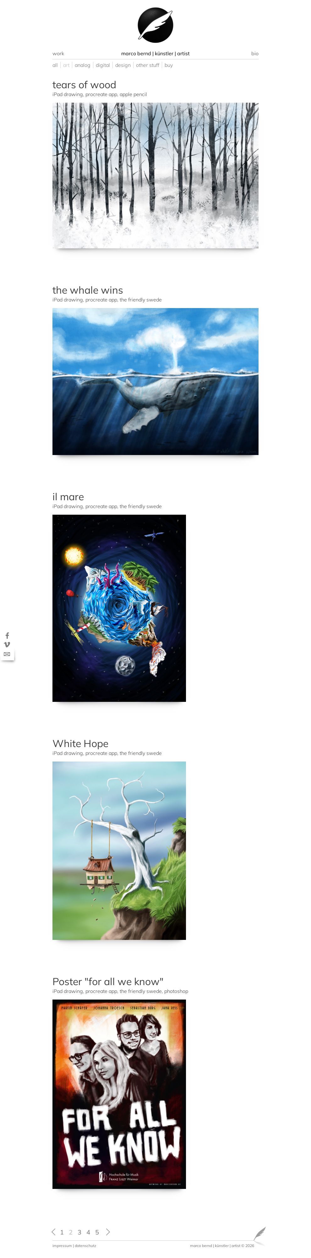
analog (82, 65)
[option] (155, 25)
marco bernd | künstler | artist (215, 1245)
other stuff (147, 65)
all (55, 65)
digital (103, 65)
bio (255, 53)
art (66, 65)
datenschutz (85, 1245)
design (123, 65)
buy (169, 65)
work (58, 53)
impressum (62, 1245)
